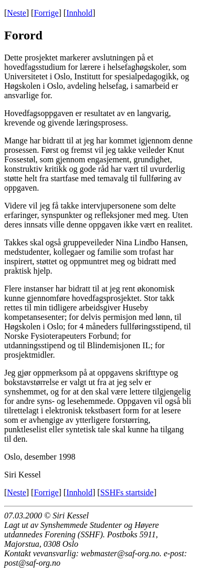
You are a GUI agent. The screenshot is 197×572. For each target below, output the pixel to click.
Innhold (79, 12)
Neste (16, 12)
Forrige (46, 12)
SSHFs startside (127, 492)
